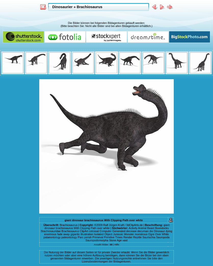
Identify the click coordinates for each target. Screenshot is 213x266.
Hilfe (116, 244)
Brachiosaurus (89, 7)
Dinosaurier (62, 7)
